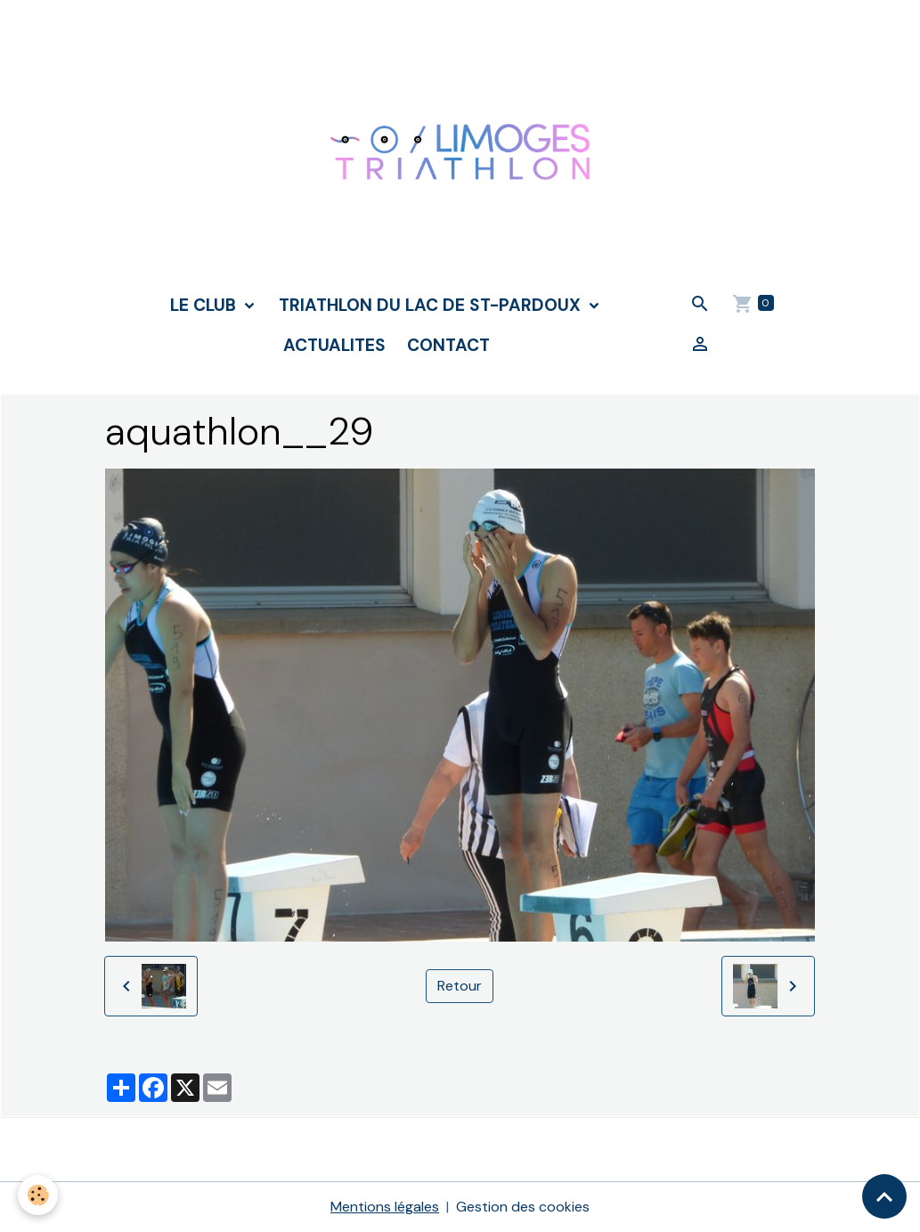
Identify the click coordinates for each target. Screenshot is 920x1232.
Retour (459, 985)
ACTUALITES (334, 345)
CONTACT (448, 345)
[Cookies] (38, 1195)
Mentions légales (384, 1206)
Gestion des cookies (523, 1206)
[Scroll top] (884, 1196)
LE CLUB (205, 305)
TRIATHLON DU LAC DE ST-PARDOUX (432, 305)
